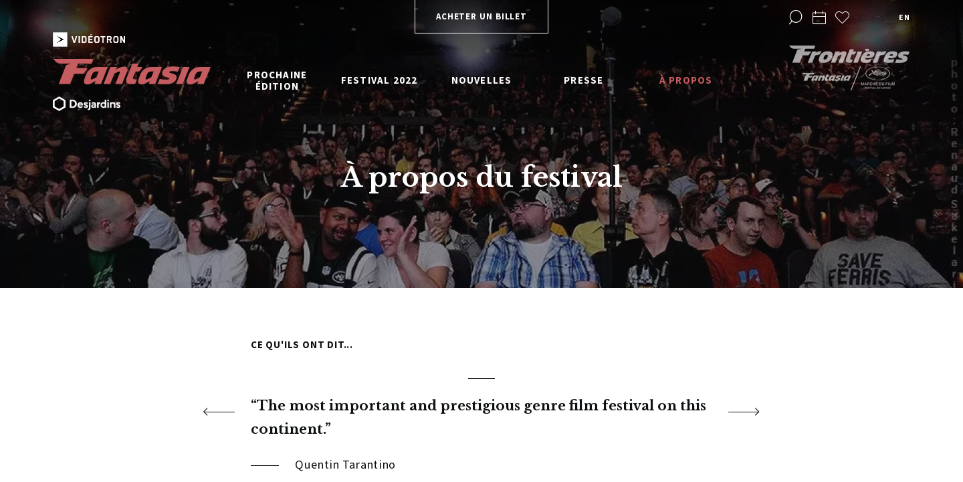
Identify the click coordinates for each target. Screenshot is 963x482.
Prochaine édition (277, 80)
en (904, 17)
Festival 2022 (379, 80)
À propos (686, 80)
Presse (583, 80)
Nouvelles (481, 80)
